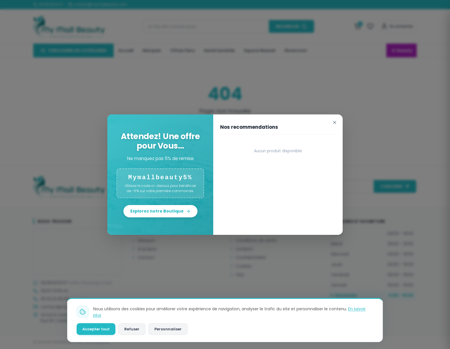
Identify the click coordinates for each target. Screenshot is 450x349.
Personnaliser (168, 329)
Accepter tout (96, 329)
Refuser (131, 329)
